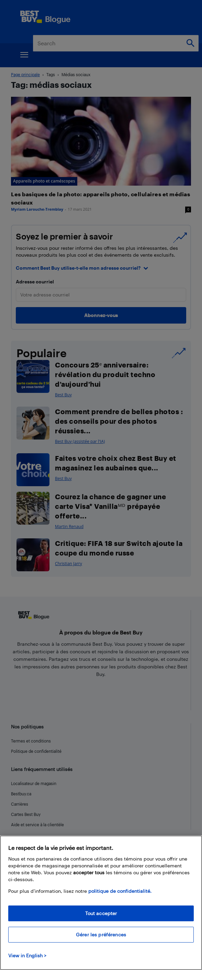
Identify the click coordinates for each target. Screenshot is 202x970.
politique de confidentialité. (120, 891)
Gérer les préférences (101, 934)
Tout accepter (101, 913)
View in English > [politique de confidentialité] (27, 955)
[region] (101, 902)
